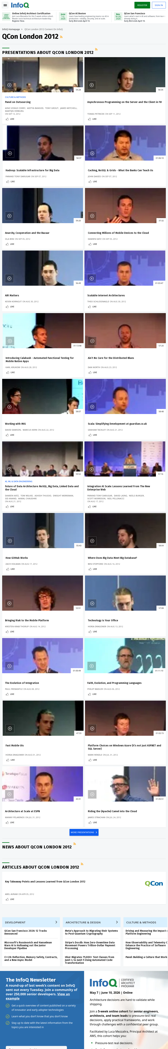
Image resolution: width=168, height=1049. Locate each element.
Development (16, 713)
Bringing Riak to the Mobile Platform (83, 455)
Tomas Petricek (69, 116)
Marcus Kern (86, 318)
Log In (9, 892)
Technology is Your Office (131, 455)
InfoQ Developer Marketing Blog (23, 938)
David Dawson (69, 318)
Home (8, 880)
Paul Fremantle (15, 531)
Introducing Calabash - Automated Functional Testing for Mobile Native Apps (137, 245)
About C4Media (13, 927)
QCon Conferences (15, 898)
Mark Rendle (13, 598)
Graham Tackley (125, 321)
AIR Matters (13, 241)
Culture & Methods (16, 97)
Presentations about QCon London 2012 (49, 52)
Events (8, 904)
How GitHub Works (127, 379)
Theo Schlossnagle (71, 254)
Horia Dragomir (125, 464)
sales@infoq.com (48, 1031)
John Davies (12, 183)
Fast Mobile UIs (125, 522)
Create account (14, 886)
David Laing (94, 388)
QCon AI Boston (101, 899)
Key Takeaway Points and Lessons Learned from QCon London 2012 (31, 667)
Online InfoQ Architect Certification (99, 888)
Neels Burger (68, 391)
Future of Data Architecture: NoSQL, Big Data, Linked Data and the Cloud (27, 381)
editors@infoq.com (86, 1031)
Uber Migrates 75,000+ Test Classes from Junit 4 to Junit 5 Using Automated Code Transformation (91, 751)
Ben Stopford (14, 464)
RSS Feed (63, 36)
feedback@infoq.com (14, 1031)
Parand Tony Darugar (128, 116)
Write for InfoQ (13, 910)
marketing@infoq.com (15, 1041)
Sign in (157, 4)
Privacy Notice (120, 1037)
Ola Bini (65, 183)
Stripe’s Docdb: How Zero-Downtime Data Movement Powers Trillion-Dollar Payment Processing (91, 736)
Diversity (10, 944)
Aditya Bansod (37, 107)
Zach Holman (123, 397)
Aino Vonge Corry (16, 107)
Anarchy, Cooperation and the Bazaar (83, 174)
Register (141, 4)
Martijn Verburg (15, 113)
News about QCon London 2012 (38, 630)
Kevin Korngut (14, 254)
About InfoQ (12, 921)
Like (14, 121)
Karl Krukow (123, 254)
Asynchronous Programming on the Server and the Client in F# (82, 103)
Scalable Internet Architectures (79, 241)
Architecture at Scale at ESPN (78, 589)
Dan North (12, 321)
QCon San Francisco (103, 923)
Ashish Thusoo (14, 391)
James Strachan (124, 598)
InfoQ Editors (12, 915)
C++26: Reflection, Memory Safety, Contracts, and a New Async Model (32, 750)
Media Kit (10, 933)
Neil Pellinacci (69, 394)
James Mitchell (29, 110)
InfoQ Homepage (12, 29)
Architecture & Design (84, 713)
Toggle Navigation (7, 4)
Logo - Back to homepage (22, 4)
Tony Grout (13, 110)
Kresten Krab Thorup (72, 464)
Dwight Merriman (35, 391)
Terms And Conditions (141, 1037)
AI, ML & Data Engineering (20, 374)
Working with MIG (71, 312)
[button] (34, 855)
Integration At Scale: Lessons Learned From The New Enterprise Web (83, 381)
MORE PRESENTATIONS (83, 615)
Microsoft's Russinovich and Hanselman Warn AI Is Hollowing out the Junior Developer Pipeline (29, 736)
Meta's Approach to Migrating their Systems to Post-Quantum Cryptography (92, 724)
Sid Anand (12, 394)
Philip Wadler (68, 531)
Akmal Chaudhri (29, 394)
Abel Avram (12, 681)
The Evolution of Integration (23, 522)
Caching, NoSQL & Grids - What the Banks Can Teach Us (27, 176)
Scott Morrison (87, 391)
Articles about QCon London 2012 (42, 650)
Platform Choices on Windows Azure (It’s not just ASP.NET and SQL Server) (28, 591)
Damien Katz (123, 183)
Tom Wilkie (28, 388)
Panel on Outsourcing (19, 101)
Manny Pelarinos (70, 598)
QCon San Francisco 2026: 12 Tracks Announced (27, 724)
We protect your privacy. (18, 862)
